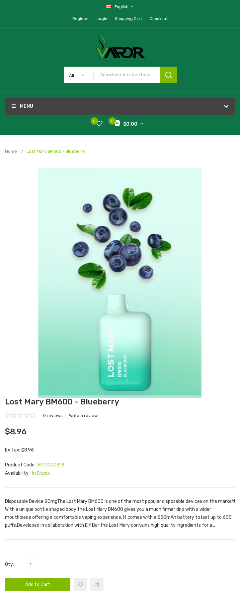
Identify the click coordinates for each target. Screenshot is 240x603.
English (120, 6)
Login (102, 18)
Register (80, 18)
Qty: (9, 564)
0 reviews (53, 415)
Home (11, 151)
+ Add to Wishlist (80, 584)
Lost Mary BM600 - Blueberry (56, 151)
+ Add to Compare (97, 584)
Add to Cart (37, 584)
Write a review (83, 415)
